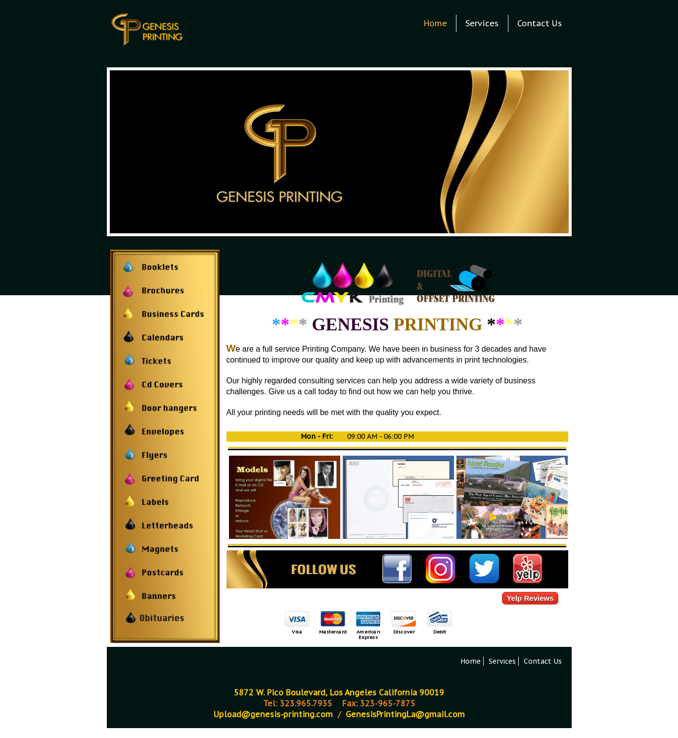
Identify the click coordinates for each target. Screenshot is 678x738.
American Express (368, 634)
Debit (439, 631)
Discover (403, 631)
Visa (297, 631)
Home (435, 23)
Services (481, 23)
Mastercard (332, 631)
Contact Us (539, 23)
